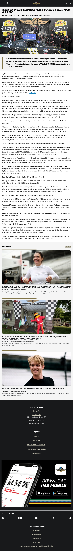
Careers (36, 436)
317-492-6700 (36, 415)
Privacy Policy (36, 534)
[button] (2, 3)
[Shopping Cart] (71, 3)
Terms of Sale (36, 538)
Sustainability (36, 453)
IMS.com (32, 93)
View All (68, 247)
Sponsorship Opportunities (36, 449)
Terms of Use (36, 542)
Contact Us (36, 411)
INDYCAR (36, 440)
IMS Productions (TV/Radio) (36, 445)
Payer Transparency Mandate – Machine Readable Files (36, 546)
